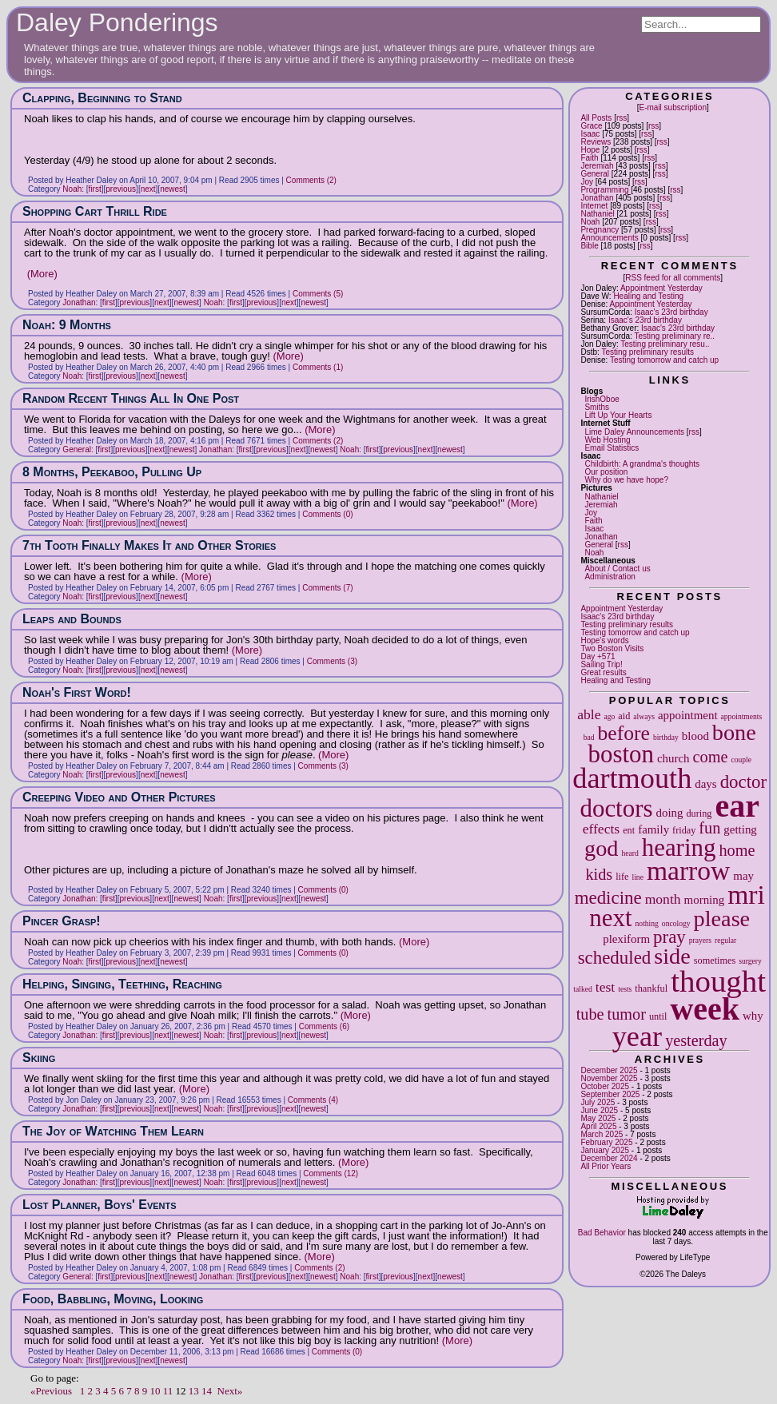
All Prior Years (605, 1166)
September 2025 (610, 1094)
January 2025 (604, 1150)
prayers (700, 940)
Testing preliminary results (647, 352)
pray (669, 937)
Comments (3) (332, 661)
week (704, 1009)
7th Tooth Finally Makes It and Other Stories (149, 545)
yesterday (696, 1040)
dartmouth (631, 778)
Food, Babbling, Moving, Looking (112, 1299)
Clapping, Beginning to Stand (102, 98)
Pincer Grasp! (61, 921)
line (638, 877)
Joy (586, 181)
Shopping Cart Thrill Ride (94, 211)
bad (589, 737)
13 (194, 1391)
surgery (750, 961)
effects (601, 829)
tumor (627, 1014)
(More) (42, 274)
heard (629, 853)
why (753, 1015)
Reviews (595, 141)
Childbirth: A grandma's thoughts (641, 463)
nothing (647, 923)
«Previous (51, 1391)
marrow (688, 870)
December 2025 (608, 1070)
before (624, 733)
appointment (688, 715)
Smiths (596, 407)
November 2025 (608, 1078)
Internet (594, 205)
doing (669, 812)
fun (709, 828)
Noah (590, 221)
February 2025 (606, 1142)
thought (718, 981)
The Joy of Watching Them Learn (113, 1131)
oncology (676, 923)
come (710, 757)
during (698, 813)
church (673, 758)
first (95, 189)
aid (624, 716)
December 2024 (608, 1158)
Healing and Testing (648, 296)
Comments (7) (327, 587)
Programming (604, 189)
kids (598, 874)
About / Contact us (617, 568)
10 (155, 1391)
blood (695, 736)
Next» (230, 1391)
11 (168, 1391)
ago (609, 716)
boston (620, 754)
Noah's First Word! (76, 692)
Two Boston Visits (612, 648)
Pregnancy (599, 229)
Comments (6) (324, 1026)
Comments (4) (313, 1100)
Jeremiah (596, 165)
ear (737, 806)
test (605, 987)
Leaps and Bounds (72, 619)
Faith (589, 157)
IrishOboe (601, 399)
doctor (743, 782)
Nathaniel (597, 213)
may (743, 875)
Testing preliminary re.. (675, 336)
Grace (591, 125)
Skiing (38, 1057)
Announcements (609, 237)
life (622, 876)
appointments (742, 716)
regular (725, 940)
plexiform (626, 939)
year (637, 1036)
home (737, 850)
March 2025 (601, 1134)
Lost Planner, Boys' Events (99, 1204)
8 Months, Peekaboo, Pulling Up (111, 472)
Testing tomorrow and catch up (664, 360)
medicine (608, 898)
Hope (590, 149)
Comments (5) (318, 293)
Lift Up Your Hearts (617, 415)
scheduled (614, 958)
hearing (679, 847)
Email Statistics (611, 447)
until (658, 1016)
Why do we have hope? (626, 479)
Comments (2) (311, 180)
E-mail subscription (672, 107)
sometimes (714, 960)
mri (746, 894)
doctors (616, 808)
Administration (609, 576)
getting (739, 829)
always (644, 716)
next (610, 918)
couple (741, 759)
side (672, 956)
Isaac (590, 133)
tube (590, 1014)
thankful (651, 988)
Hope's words (604, 640)
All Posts (596, 117)
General (594, 173)
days (705, 784)
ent (629, 830)
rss (621, 117)
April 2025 (598, 1126)
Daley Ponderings (117, 22)
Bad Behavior (602, 1232)
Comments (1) (318, 367)
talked (582, 988)
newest (172, 189)
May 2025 (598, 1118)
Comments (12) (330, 1173)
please (722, 918)
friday (683, 830)
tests (625, 988)
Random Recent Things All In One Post (130, 398)
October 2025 (604, 1086)
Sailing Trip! (601, 664)
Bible (589, 245)
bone (734, 732)
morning (704, 899)
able (588, 714)
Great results (603, 672)
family (653, 829)
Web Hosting (607, 440)
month (663, 899)
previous (121, 189)
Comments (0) (327, 514)
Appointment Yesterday (661, 288)
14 (206, 1391)
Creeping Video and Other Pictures (119, 797)
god (601, 848)
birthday (666, 737)
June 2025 (599, 1110)
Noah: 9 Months (66, 325)
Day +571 (597, 656)
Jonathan (596, 197)
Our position (606, 471)
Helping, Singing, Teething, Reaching (122, 984)
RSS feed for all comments (672, 277)
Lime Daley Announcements (634, 432)
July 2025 (597, 1102)
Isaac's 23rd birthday (671, 312)
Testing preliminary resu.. (664, 344)
